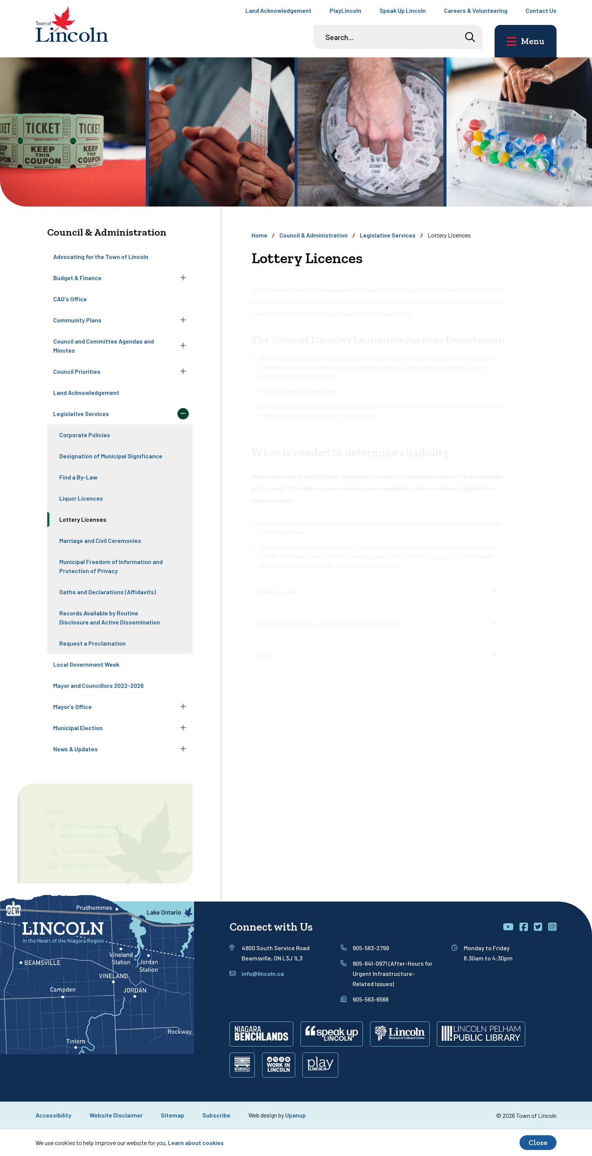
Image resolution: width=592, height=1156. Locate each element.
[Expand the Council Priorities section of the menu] (183, 371)
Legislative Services (81, 413)
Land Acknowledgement (278, 10)
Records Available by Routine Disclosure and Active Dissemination (109, 617)
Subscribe (216, 1115)
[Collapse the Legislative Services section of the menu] (183, 413)
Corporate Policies (84, 434)
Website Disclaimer (116, 1115)
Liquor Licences (81, 498)
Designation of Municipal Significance (110, 455)
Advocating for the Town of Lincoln (100, 256)
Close (538, 1142)
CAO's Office (70, 298)
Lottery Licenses (82, 519)
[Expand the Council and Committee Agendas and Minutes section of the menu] (183, 345)
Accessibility (53, 1115)
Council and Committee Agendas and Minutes (103, 346)
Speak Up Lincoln (402, 10)
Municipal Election (78, 727)
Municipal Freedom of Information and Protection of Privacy (111, 566)
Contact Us (541, 10)
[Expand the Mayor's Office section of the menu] (183, 706)
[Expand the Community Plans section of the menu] (183, 320)
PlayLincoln (345, 10)
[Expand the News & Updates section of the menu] (183, 749)
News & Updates (75, 748)
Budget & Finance (77, 277)
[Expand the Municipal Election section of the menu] (183, 728)
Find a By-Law (78, 477)
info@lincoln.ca (263, 973)
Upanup (295, 1115)
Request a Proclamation (92, 643)
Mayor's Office (72, 706)
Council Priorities (76, 371)
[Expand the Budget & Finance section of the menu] (183, 278)
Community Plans (77, 320)
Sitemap (172, 1115)
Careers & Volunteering (475, 10)
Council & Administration (313, 235)
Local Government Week (86, 664)
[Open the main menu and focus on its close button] (526, 41)
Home (259, 235)
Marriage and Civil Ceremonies (100, 540)
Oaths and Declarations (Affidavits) (107, 591)
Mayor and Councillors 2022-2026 (98, 685)
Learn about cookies (196, 1142)
